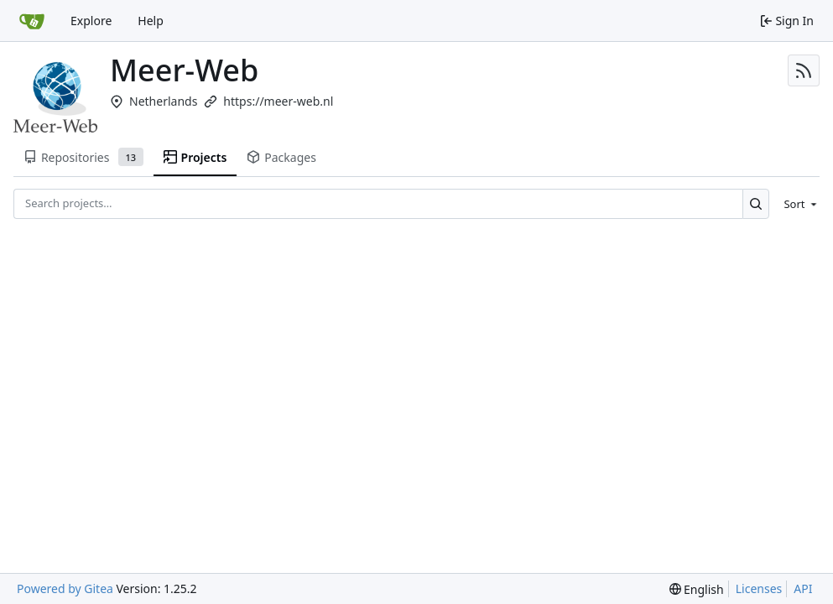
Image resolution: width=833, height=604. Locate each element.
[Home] (31, 21)
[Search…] (756, 203)
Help (151, 21)
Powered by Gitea (65, 588)
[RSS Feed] (804, 70)
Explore (91, 21)
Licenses (759, 588)
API (803, 588)
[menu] (797, 204)
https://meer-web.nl (278, 101)
